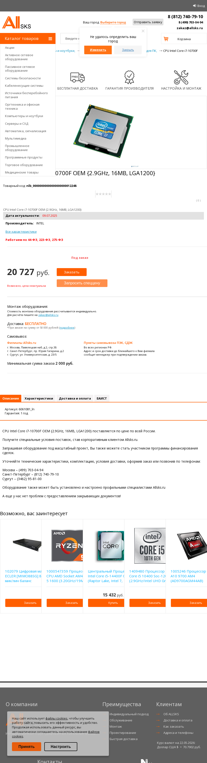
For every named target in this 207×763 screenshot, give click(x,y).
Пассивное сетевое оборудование (20, 69)
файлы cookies (56, 718)
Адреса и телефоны (178, 733)
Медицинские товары (22, 172)
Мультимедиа (15, 138)
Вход (201, 6)
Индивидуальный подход (129, 714)
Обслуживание (121, 720)
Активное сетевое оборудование (19, 57)
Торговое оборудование (24, 165)
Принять (26, 747)
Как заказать (173, 726)
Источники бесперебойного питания (26, 95)
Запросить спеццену (82, 283)
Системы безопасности (23, 78)
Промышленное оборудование (17, 148)
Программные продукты (23, 157)
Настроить (61, 747)
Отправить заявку (148, 22)
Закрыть (128, 50)
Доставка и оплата (177, 720)
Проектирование (123, 733)
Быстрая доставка (124, 739)
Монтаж (116, 726)
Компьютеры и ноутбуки (24, 116)
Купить (113, 603)
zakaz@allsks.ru (190, 28)
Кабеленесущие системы (24, 85)
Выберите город (113, 22)
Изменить (98, 50)
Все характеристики (21, 231)
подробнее (67, 327)
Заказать (71, 272)
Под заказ (79, 257)
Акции (9, 47)
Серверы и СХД (16, 123)
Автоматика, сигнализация (25, 131)
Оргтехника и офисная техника (22, 106)
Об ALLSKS (171, 714)
